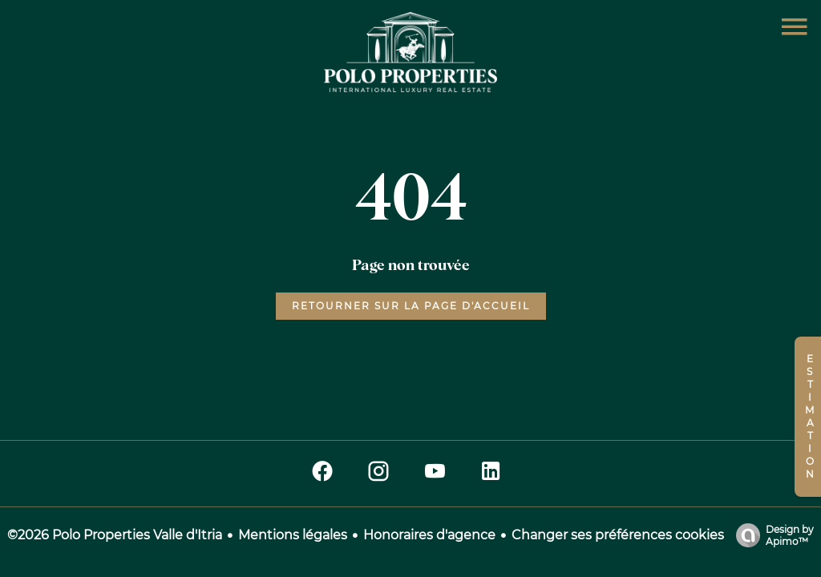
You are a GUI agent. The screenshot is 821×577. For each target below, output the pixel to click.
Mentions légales (292, 535)
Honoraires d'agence (429, 535)
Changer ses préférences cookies (618, 535)
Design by (771, 535)
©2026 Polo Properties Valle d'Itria (114, 535)
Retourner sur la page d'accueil (411, 306)
